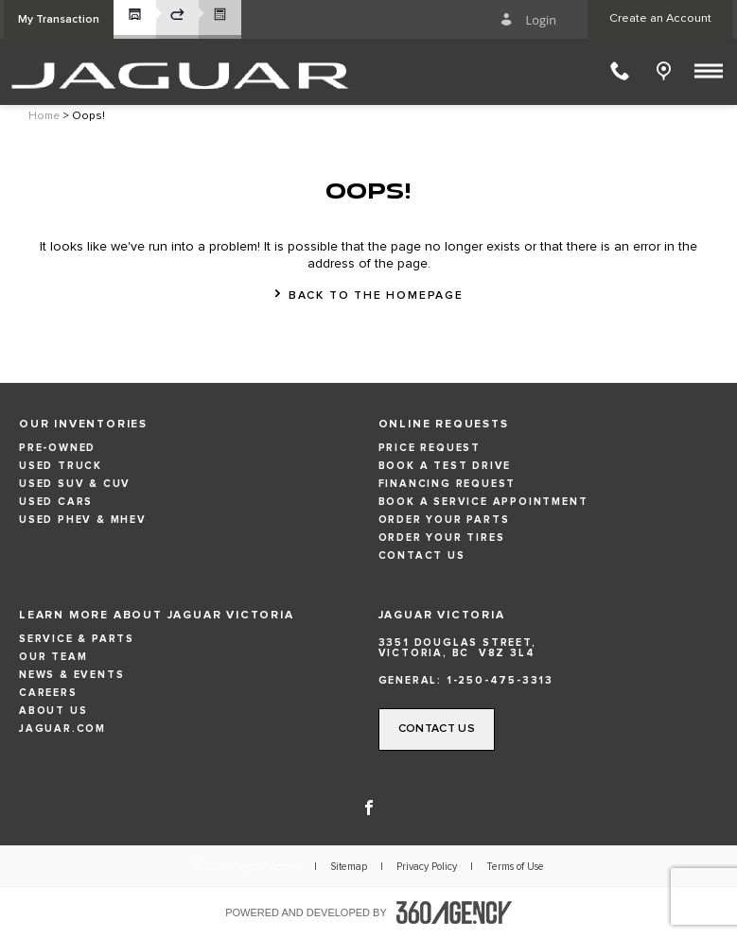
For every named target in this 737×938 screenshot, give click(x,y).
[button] (59, 19)
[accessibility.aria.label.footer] (454, 912)
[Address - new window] (548, 647)
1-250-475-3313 (500, 680)
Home (44, 116)
